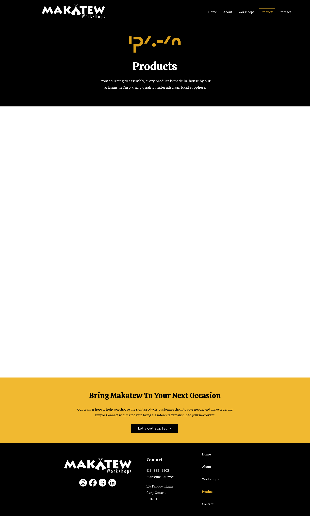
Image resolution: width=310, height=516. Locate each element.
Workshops (210, 479)
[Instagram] (83, 483)
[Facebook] (93, 483)
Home (206, 454)
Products (208, 492)
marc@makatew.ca (160, 477)
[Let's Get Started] (154, 428)
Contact (208, 504)
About (206, 467)
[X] (102, 483)
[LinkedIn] (112, 483)
